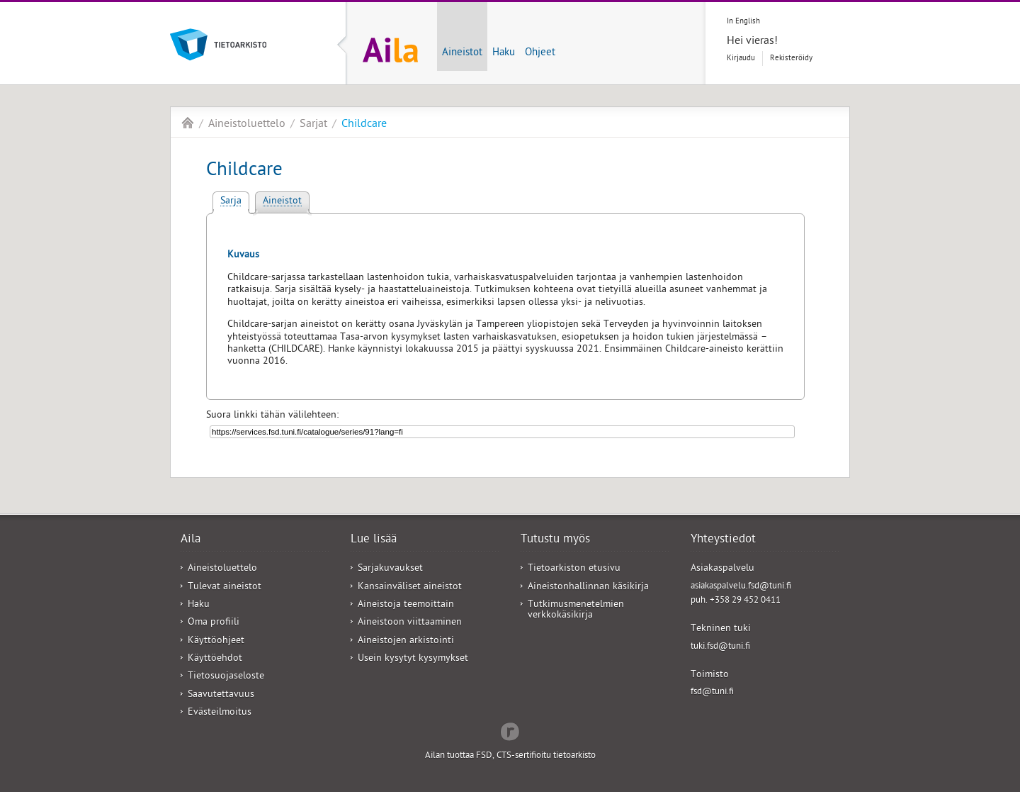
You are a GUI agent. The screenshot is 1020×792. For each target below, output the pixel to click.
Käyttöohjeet (216, 641)
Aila (187, 122)
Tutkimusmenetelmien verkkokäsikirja (576, 610)
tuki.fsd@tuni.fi (720, 647)
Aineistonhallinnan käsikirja (588, 587)
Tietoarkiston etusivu (574, 569)
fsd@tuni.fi (712, 692)
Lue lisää (374, 540)
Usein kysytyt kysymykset (413, 659)
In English (743, 22)
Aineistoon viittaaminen (410, 623)
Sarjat (313, 124)
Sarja (231, 202)
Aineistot (462, 53)
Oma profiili (213, 623)
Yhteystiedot (723, 540)
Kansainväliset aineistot (410, 587)
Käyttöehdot (215, 659)
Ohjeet (540, 53)
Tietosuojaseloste (226, 677)
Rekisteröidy (791, 58)
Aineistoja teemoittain (406, 605)
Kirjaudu (741, 58)
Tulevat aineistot (224, 587)
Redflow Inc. (510, 730)
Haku (503, 53)
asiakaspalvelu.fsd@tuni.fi (741, 586)
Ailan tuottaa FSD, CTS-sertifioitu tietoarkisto (510, 756)
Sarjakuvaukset (390, 569)
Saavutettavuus (221, 695)
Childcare (364, 124)
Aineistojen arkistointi (406, 641)
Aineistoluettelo (246, 124)
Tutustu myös (555, 540)
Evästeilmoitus (219, 713)
